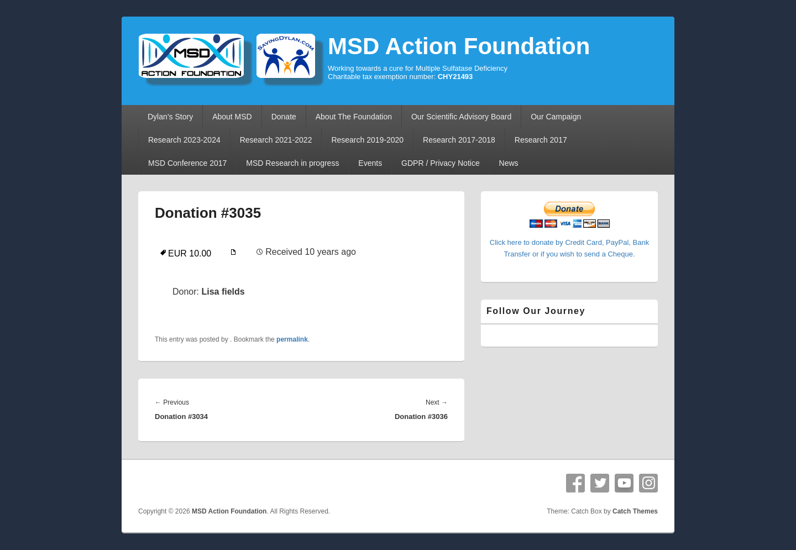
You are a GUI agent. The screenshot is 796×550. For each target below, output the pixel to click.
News (509, 163)
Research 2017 (541, 139)
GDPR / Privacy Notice (440, 163)
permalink (292, 339)
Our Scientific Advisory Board (461, 116)
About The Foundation (354, 116)
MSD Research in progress (292, 163)
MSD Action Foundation (459, 46)
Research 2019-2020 (367, 139)
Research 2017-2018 (459, 139)
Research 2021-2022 (276, 139)
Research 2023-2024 (184, 139)
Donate (283, 116)
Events (370, 163)
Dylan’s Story (170, 116)
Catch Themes (635, 511)
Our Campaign (556, 116)
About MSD (232, 116)
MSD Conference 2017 (187, 163)
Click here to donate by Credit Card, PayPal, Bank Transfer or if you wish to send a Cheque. (569, 242)
